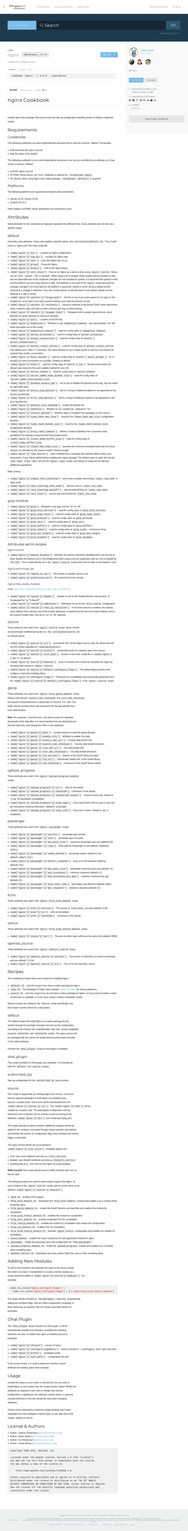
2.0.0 (33, 54)
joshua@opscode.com (50, 1433)
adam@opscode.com (42, 1436)
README (13, 90)
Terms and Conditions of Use (75, 1524)
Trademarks (15, 1520)
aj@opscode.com (43, 1440)
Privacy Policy (93, 1524)
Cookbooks (43, 7)
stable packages (68, 989)
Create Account (158, 7)
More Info (83, 7)
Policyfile (12, 70)
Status (132, 1524)
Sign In (176, 7)
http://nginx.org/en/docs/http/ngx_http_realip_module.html (42, 589)
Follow (109, 54)
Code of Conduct (55, 1524)
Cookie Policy (106, 1524)
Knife (30, 70)
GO (173, 25)
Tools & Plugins (63, 7)
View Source (136, 80)
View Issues (151, 80)
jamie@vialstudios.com (44, 1443)
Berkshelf (21, 70)
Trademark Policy (121, 1524)
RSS (10, 50)
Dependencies (26, 90)
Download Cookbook (156, 119)
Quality (41, 90)
